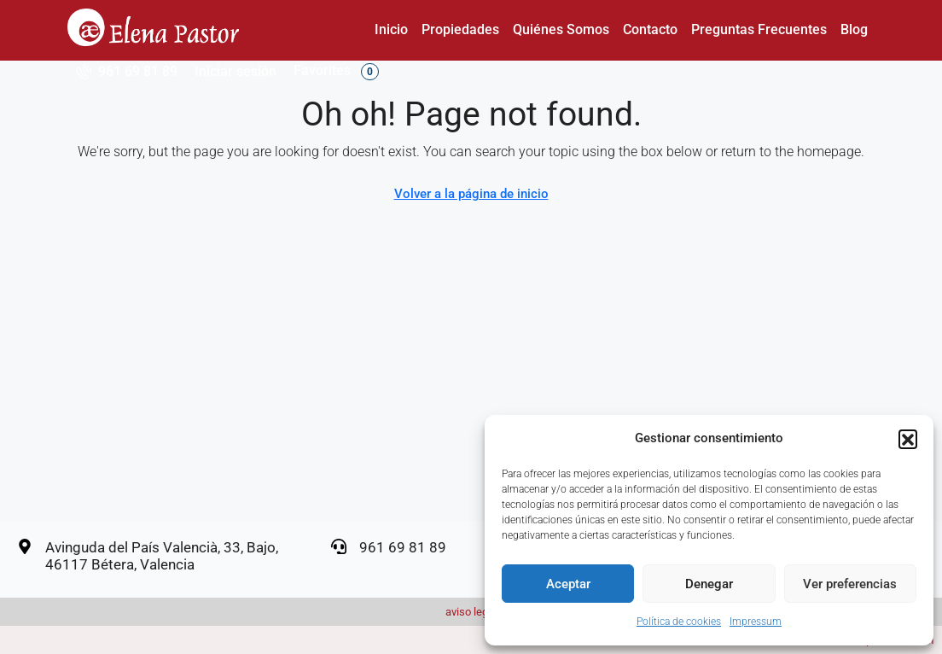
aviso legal (471, 611)
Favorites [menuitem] (336, 71)
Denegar (709, 584)
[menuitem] (126, 71)
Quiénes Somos (561, 29)
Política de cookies (679, 622)
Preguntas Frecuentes (759, 29)
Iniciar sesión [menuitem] (235, 71)
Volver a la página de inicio (471, 193)
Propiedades (460, 29)
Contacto (650, 29)
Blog (854, 29)
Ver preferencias (850, 584)
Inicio (391, 29)
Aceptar (568, 584)
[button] (907, 438)
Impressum (756, 622)
